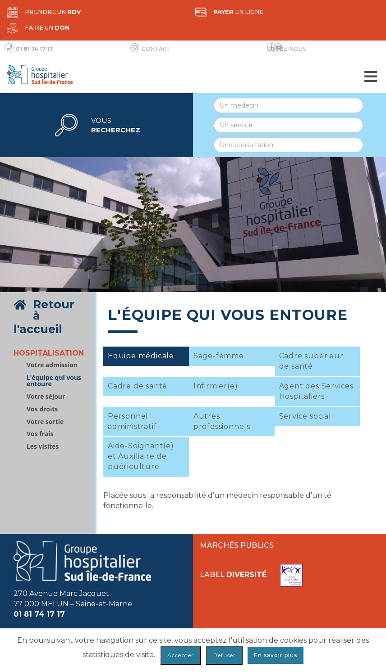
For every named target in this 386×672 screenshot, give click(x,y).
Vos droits (42, 409)
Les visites (43, 446)
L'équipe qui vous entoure (54, 380)
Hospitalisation (49, 353)
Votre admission (52, 365)
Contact (152, 48)
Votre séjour (46, 396)
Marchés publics (237, 545)
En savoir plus (275, 655)
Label (251, 575)
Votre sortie (45, 422)
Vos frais (40, 434)
